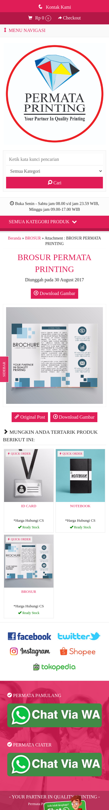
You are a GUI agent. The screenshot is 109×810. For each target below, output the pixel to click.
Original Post (30, 417)
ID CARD (28, 506)
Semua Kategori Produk (43, 221)
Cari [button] (55, 182)
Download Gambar (54, 293)
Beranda (14, 238)
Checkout (69, 17)
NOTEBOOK (80, 506)
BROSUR (33, 238)
